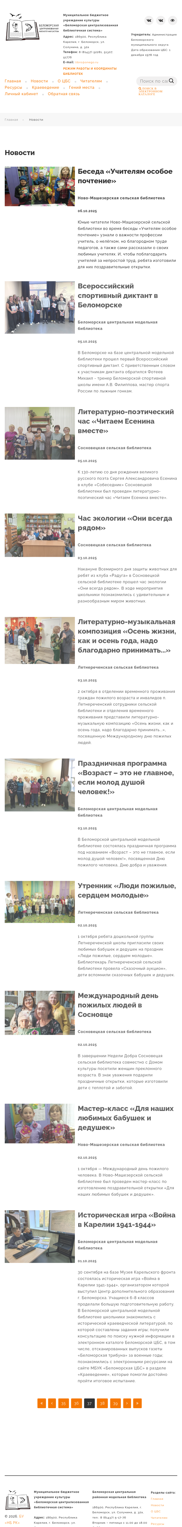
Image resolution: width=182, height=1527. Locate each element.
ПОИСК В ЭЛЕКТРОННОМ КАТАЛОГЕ (151, 91)
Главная (11, 119)
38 (102, 1403)
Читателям (159, 1517)
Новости (157, 1505)
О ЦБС (156, 1511)
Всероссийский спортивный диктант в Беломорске (118, 290)
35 (63, 1403)
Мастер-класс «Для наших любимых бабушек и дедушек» (125, 1112)
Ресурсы (157, 1524)
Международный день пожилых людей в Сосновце (118, 999)
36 (76, 1403)
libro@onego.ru (87, 62)
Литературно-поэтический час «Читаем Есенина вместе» (126, 415)
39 (115, 1403)
